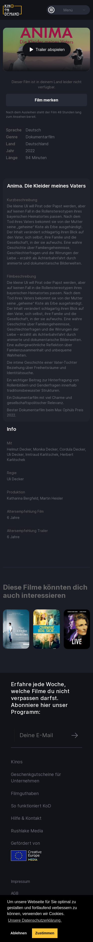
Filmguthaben (25, 793)
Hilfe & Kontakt (26, 818)
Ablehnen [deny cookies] (18, 933)
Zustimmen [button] (44, 933)
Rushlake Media (27, 830)
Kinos (17, 761)
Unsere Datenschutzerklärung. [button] (35, 920)
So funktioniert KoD (31, 805)
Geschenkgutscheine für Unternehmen (36, 777)
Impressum (20, 881)
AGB (14, 893)
